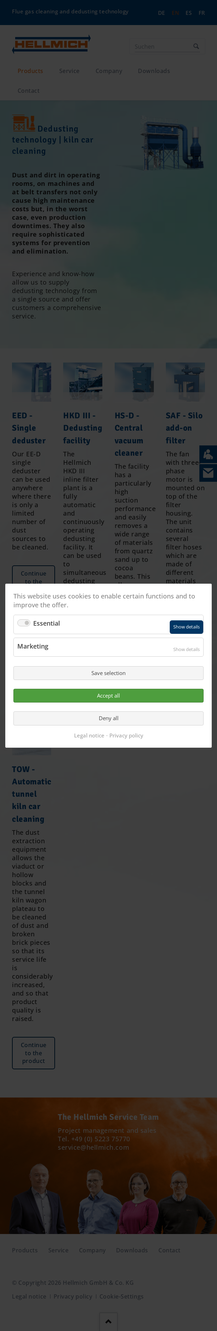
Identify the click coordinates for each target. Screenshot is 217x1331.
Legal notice (89, 735)
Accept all (108, 695)
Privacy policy (126, 735)
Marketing (32, 646)
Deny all (109, 718)
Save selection (108, 672)
